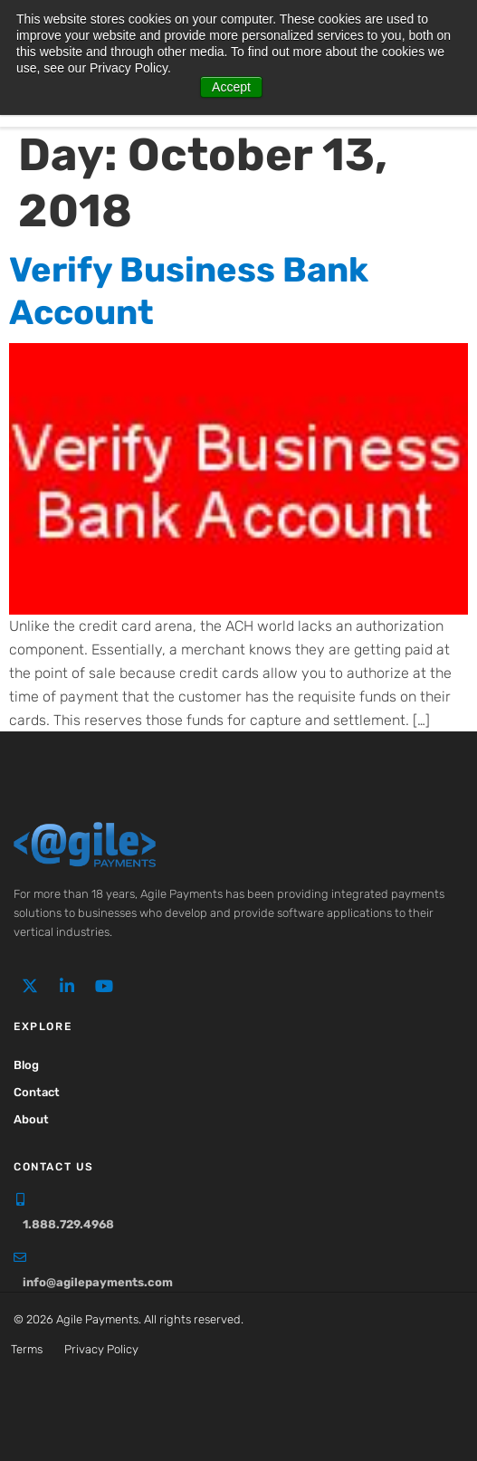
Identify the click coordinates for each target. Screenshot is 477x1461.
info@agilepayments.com (98, 1282)
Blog (26, 1065)
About (31, 1119)
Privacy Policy (101, 1349)
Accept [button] (231, 87)
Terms (27, 1349)
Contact (37, 1092)
